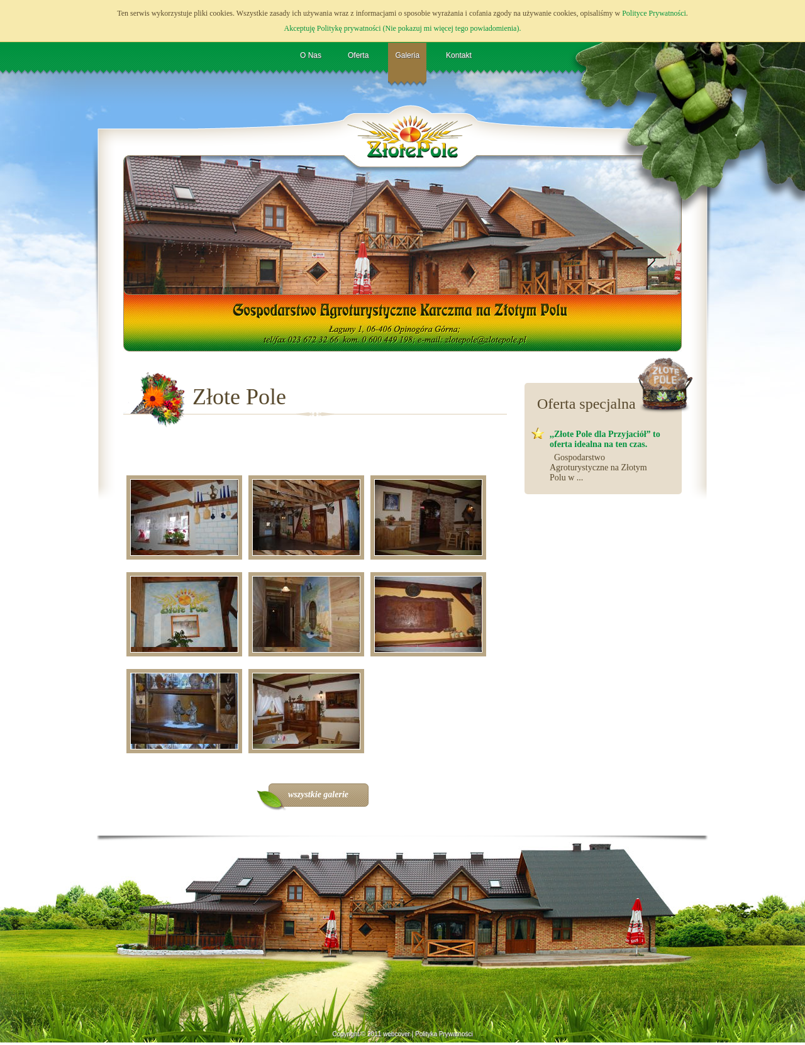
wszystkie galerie (318, 794)
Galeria (407, 55)
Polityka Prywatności (444, 1034)
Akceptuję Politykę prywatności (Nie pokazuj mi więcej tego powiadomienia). (402, 28)
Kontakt (459, 55)
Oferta (358, 55)
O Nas (310, 55)
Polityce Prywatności (654, 13)
